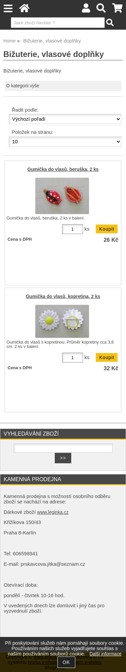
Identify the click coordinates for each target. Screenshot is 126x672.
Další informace (105, 653)
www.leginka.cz (53, 512)
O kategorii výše (22, 85)
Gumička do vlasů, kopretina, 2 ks (63, 296)
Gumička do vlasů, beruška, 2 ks (63, 169)
